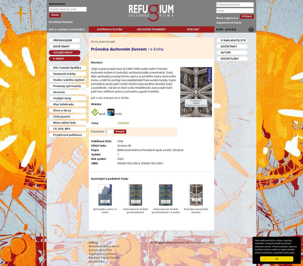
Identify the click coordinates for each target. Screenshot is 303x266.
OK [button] (276, 259)
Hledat (55, 14)
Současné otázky (64, 74)
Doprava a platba (109, 29)
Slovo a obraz (62, 110)
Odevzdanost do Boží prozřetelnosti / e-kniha (166, 210)
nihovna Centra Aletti (104, 246)
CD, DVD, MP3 (61, 129)
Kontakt (193, 29)
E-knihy (58, 58)
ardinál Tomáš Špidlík (104, 257)
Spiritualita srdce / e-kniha (105, 210)
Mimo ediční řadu (64, 122)
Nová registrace (227, 18)
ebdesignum (196, 242)
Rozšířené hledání (61, 22)
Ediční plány (230, 58)
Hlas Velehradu (63, 104)
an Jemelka (97, 261)
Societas (59, 92)
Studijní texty (62, 98)
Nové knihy (61, 46)
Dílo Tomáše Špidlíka (67, 68)
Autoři (226, 52)
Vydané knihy (63, 52)
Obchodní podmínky (151, 29)
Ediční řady (229, 46)
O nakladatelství (233, 40)
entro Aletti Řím (100, 250)
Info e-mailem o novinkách (67, 29)
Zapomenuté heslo (229, 22)
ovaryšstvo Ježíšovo (103, 254)
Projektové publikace (67, 135)
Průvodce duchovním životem (196, 210)
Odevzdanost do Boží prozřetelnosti (135, 210)
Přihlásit (247, 16)
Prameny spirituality (67, 86)
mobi (118, 114)
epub (102, 114)
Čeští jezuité (61, 116)
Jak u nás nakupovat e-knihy (110, 98)
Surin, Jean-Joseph (103, 41)
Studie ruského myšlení (69, 80)
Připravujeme (62, 40)
